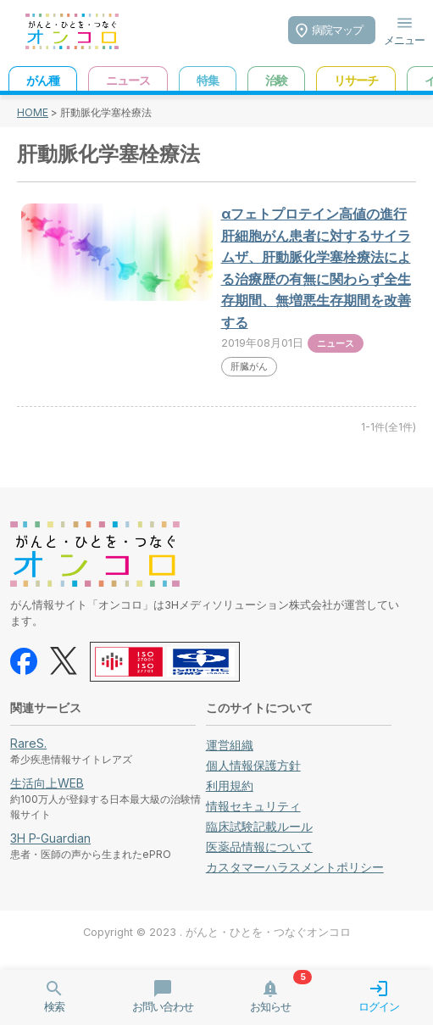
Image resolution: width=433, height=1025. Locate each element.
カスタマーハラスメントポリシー (295, 867)
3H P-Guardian (50, 838)
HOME (32, 112)
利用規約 (229, 785)
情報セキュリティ (253, 806)
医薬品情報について (259, 846)
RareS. (28, 743)
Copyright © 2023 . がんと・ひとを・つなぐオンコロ (217, 932)
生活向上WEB (47, 783)
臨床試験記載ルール (259, 826)
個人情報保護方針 (253, 765)
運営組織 (229, 745)
